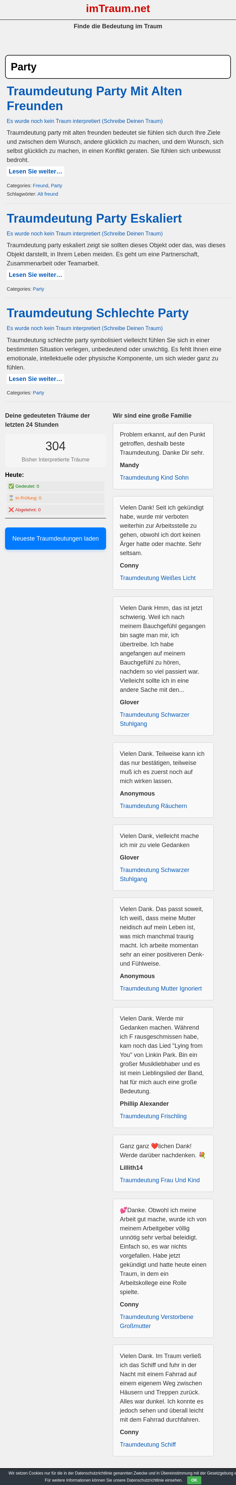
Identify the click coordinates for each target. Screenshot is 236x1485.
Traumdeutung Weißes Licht (158, 578)
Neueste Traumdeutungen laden (55, 538)
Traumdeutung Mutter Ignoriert (161, 988)
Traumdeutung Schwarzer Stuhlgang (154, 719)
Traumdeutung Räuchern (153, 806)
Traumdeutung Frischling (153, 1116)
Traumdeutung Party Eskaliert (94, 218)
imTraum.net (118, 8)
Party (56, 185)
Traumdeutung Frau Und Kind (160, 1180)
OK (194, 1480)
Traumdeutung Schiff (148, 1444)
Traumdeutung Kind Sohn (154, 477)
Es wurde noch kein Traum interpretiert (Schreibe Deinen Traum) (85, 121)
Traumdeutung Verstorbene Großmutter (156, 1321)
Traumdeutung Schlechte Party (98, 313)
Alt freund (47, 194)
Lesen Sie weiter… (35, 171)
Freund (40, 185)
